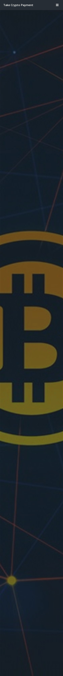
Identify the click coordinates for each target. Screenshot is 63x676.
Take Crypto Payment (18, 5)
